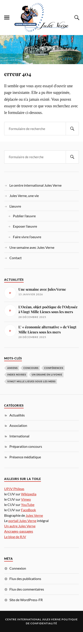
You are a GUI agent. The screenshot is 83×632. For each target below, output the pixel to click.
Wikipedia (28, 494)
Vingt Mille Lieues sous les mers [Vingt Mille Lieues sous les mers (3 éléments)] (31, 381)
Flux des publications (25, 578)
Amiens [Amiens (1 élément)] (12, 367)
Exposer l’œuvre (25, 226)
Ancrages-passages (18, 531)
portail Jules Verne (22, 521)
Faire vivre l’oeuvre (27, 237)
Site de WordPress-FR (26, 600)
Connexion (17, 568)
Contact (15, 258)
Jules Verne (34, 515)
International (19, 436)
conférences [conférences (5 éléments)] (53, 367)
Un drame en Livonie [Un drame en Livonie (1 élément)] (47, 374)
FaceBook (28, 510)
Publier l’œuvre (24, 216)
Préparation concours (25, 446)
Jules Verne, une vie (24, 195)
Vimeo (26, 499)
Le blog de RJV (15, 537)
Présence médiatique (25, 457)
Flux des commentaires (26, 589)
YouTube (27, 504)
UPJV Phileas (14, 489)
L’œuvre (15, 206)
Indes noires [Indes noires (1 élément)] (16, 374)
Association (18, 425)
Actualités (17, 415)
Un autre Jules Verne (19, 526)
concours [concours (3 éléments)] (31, 367)
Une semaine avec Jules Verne (31, 247)
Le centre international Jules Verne (35, 185)
